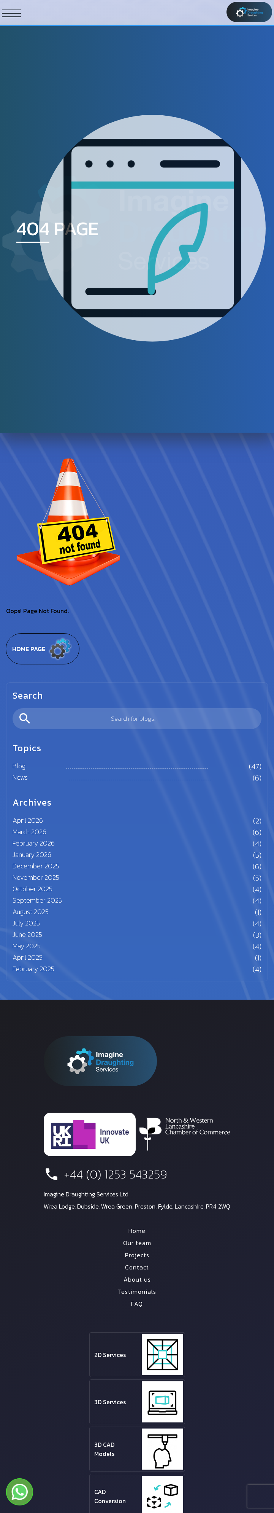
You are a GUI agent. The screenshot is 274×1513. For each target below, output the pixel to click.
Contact (137, 1267)
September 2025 (37, 900)
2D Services (110, 1354)
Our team (137, 1242)
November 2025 (36, 877)
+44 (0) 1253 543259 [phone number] (105, 1174)
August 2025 (31, 911)
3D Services (110, 1401)
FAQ (137, 1303)
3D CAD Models (104, 1449)
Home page (42, 649)
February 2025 (33, 969)
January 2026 (32, 854)
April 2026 (28, 820)
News (20, 777)
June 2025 (27, 934)
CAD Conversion (110, 1496)
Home (137, 1230)
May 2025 (27, 946)
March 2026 (29, 832)
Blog (19, 766)
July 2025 (26, 923)
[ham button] (11, 13)
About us (137, 1279)
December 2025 (36, 866)
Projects (137, 1255)
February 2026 (34, 843)
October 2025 (32, 889)
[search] (137, 718)
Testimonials (137, 1291)
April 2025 (28, 957)
